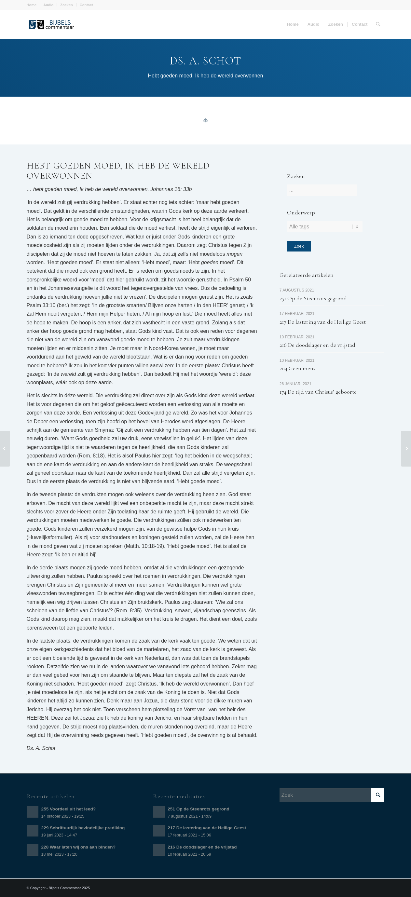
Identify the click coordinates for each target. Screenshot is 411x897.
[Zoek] (378, 24)
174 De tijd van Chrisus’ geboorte (318, 391)
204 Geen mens (297, 368)
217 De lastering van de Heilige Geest (323, 321)
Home (32, 5)
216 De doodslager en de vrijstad (317, 344)
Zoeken (66, 5)
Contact (86, 5)
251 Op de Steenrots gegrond (313, 298)
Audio (48, 5)
